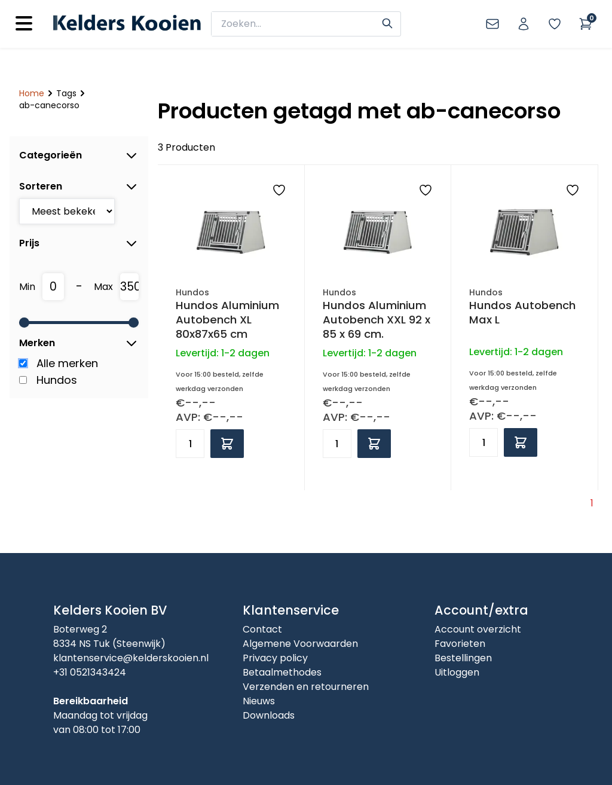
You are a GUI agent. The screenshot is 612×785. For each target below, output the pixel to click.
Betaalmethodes (282, 672)
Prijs (79, 243)
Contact (262, 629)
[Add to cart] (227, 443)
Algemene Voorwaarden (300, 643)
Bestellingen (463, 658)
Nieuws (259, 701)
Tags (66, 93)
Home (31, 93)
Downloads (269, 715)
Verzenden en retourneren (306, 687)
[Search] (387, 22)
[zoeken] (298, 24)
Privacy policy (275, 658)
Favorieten (459, 643)
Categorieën (79, 155)
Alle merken (67, 363)
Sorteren (79, 186)
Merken (79, 343)
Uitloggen (456, 672)
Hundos (56, 379)
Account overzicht (477, 629)
